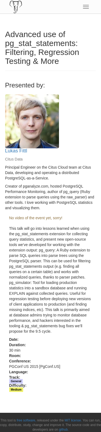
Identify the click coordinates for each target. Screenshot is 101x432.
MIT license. (73, 420)
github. (64, 429)
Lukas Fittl (16, 150)
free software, (26, 420)
